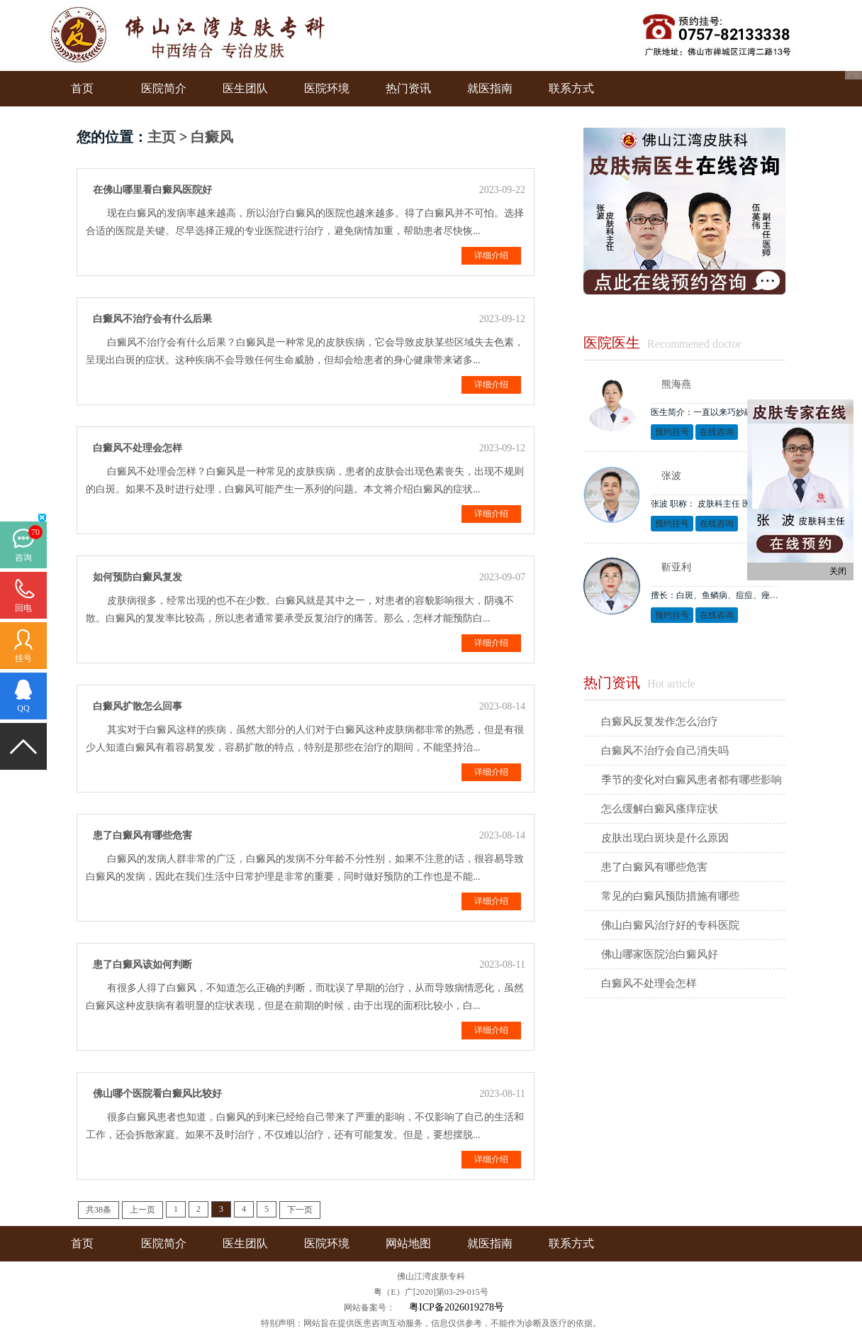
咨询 (23, 558)
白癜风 (212, 137)
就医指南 (490, 88)
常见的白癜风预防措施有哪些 (670, 896)
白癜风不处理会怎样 (649, 983)
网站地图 (408, 1243)
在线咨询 (717, 432)
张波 (671, 475)
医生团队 (245, 88)
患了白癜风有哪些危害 (654, 867)
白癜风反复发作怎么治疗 (659, 721)
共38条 (98, 1210)
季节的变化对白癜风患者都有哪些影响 (691, 779)
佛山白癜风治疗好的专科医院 (670, 925)
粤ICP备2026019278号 (456, 1307)
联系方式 (571, 88)
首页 (82, 88)
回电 (23, 608)
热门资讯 (408, 88)
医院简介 (163, 88)
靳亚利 (676, 567)
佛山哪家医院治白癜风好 (659, 954)
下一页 (300, 1210)
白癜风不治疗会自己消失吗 (665, 750)
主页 (161, 137)
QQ (23, 708)
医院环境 (326, 88)
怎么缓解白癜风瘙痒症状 (659, 808)
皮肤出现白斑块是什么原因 (665, 838)
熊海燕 (676, 384)
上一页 (142, 1210)
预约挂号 (672, 432)
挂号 (23, 658)
